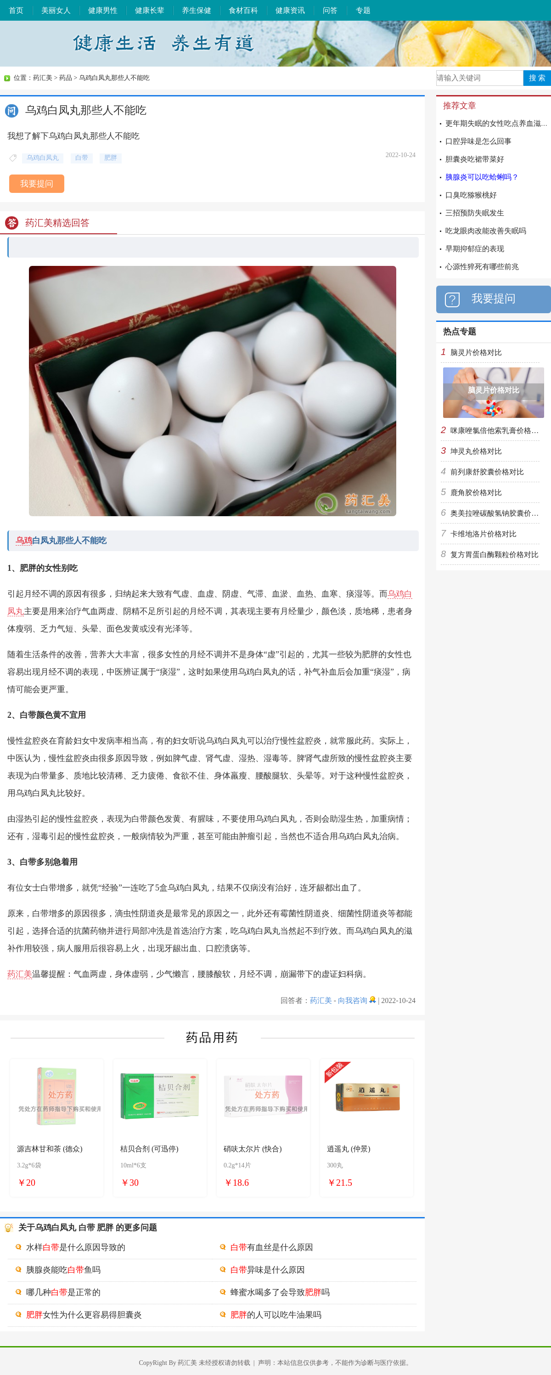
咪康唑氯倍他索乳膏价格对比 (498, 430)
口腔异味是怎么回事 (478, 141)
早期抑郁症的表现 (474, 249)
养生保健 (196, 10)
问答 (330, 10)
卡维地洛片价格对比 (483, 534)
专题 (363, 10)
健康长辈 (149, 10)
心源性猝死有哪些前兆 (482, 266)
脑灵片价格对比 (476, 352)
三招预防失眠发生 (474, 213)
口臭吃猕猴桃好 (471, 195)
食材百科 (243, 10)
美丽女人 (56, 10)
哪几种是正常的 (63, 1292)
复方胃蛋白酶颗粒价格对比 (494, 554)
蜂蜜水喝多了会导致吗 (280, 1292)
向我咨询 (352, 1000)
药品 (65, 77)
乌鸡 (24, 540)
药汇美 (42, 77)
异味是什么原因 (268, 1269)
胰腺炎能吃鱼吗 (63, 1269)
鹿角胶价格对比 (476, 492)
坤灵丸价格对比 (476, 451)
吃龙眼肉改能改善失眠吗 (485, 231)
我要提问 (36, 183)
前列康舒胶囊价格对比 (487, 472)
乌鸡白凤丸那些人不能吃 (114, 77)
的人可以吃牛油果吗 (276, 1314)
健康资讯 (290, 10)
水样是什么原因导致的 (75, 1247)
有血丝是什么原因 (272, 1247)
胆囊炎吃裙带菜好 (474, 159)
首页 (16, 10)
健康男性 (103, 10)
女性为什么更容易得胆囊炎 (84, 1314)
